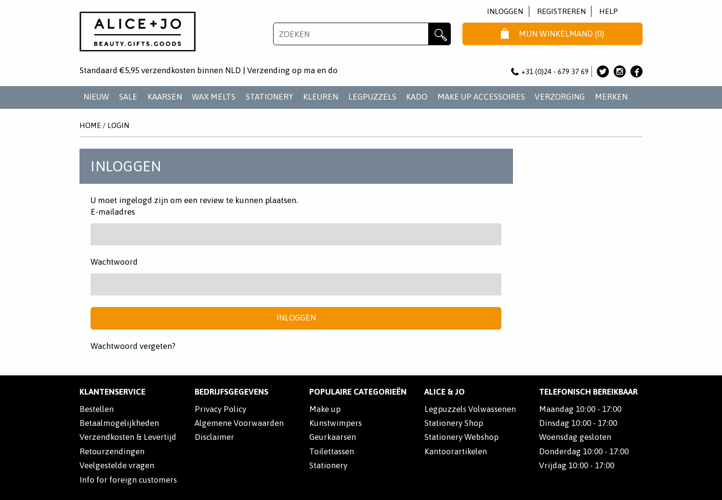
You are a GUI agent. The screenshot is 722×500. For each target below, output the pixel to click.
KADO (416, 97)
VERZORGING (560, 97)
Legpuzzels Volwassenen (470, 409)
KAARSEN (164, 97)
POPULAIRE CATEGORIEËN (358, 392)
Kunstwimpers (335, 423)
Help (608, 11)
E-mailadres (113, 212)
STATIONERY (269, 97)
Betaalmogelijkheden (119, 423)
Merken (611, 97)
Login (118, 125)
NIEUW (96, 97)
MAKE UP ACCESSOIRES (481, 97)
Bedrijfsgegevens (231, 392)
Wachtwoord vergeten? (133, 346)
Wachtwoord (114, 262)
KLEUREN (320, 97)
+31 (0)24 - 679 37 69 (550, 71)
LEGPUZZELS (372, 97)
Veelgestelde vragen (116, 465)
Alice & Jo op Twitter (603, 71)
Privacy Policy (220, 409)
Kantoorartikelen (455, 451)
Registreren (561, 11)
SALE (128, 97)
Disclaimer (214, 437)
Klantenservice (112, 392)
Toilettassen (331, 451)
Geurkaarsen (332, 437)
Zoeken (439, 34)
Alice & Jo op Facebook (636, 71)
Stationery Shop (453, 423)
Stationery (328, 465)
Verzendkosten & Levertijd (127, 437)
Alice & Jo (444, 392)
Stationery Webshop (461, 437)
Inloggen (505, 11)
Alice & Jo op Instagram (620, 71)
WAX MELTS (214, 97)
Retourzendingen (111, 451)
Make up (325, 409)
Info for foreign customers (128, 480)
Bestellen (96, 409)
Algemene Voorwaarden (239, 423)
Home (90, 125)
